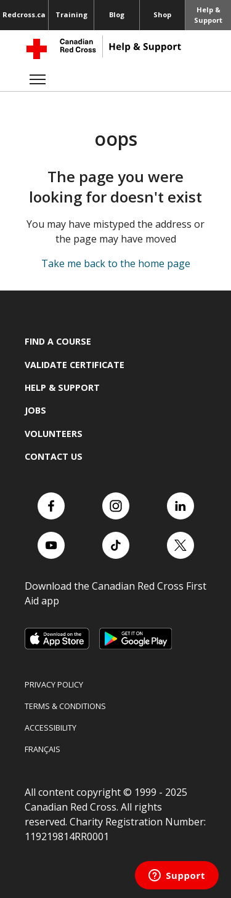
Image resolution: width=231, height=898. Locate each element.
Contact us (54, 456)
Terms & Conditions (65, 706)
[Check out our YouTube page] (51, 545)
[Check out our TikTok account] (115, 545)
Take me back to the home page (115, 263)
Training (71, 14)
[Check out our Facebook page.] (51, 505)
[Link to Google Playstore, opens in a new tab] (135, 638)
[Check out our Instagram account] (115, 505)
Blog (116, 14)
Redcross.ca (24, 14)
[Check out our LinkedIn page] (180, 505)
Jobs (35, 410)
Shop (162, 14)
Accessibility (50, 727)
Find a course (58, 341)
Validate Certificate (74, 365)
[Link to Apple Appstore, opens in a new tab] (57, 638)
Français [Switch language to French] (42, 749)
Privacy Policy (54, 684)
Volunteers (54, 433)
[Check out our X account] (180, 545)
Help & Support (208, 15)
